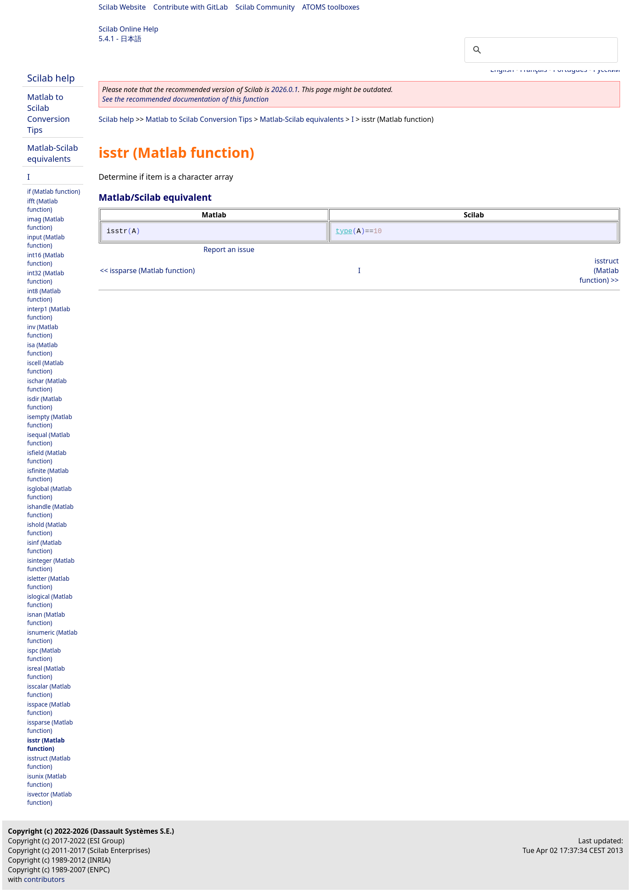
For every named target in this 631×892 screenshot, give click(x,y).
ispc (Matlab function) (44, 654)
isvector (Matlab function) (49, 798)
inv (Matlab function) (42, 331)
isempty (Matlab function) (49, 420)
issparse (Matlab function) (50, 726)
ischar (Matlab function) (47, 385)
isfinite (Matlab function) (48, 474)
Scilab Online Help (128, 29)
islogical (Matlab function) (49, 600)
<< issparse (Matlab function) (147, 270)
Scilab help (51, 77)
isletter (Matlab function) (48, 582)
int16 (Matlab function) (45, 259)
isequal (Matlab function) (48, 438)
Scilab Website (122, 7)
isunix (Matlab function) (47, 780)
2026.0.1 (284, 89)
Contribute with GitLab (190, 7)
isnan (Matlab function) (46, 618)
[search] (539, 50)
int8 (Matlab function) (44, 295)
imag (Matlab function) (45, 223)
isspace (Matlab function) (49, 708)
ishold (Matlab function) (47, 528)
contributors (44, 879)
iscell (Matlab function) (45, 367)
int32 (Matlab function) (45, 277)
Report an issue (228, 249)
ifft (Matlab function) (42, 205)
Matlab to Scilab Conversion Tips (48, 113)
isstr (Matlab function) (45, 744)
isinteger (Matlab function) (50, 564)
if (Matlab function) (53, 191)
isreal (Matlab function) (46, 672)
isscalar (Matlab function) (49, 690)
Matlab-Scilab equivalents (52, 153)
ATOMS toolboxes (331, 7)
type (344, 231)
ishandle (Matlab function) (50, 510)
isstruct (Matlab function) (49, 762)
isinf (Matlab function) (44, 546)
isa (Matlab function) (42, 349)
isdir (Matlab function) (44, 402)
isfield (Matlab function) (47, 456)
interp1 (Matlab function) (48, 313)
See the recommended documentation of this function (185, 99)
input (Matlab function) (46, 241)
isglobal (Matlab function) (49, 492)
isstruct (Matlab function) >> (599, 270)
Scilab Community (264, 7)
